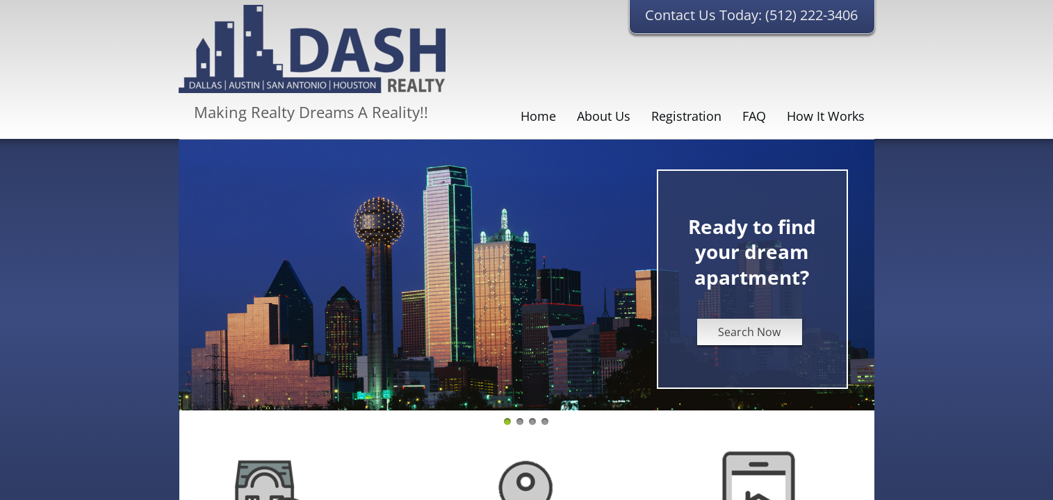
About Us (603, 116)
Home (538, 116)
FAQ (754, 116)
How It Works (826, 116)
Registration (686, 116)
